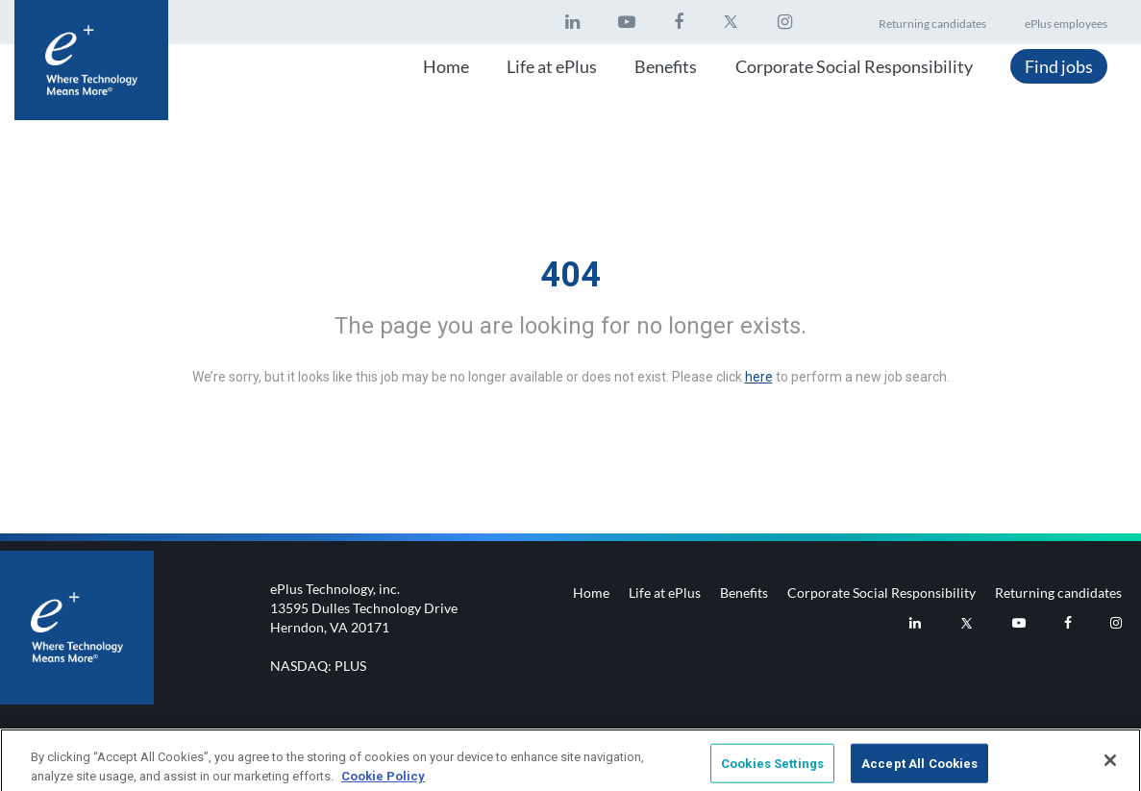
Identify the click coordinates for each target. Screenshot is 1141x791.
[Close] (1110, 765)
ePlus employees (1066, 23)
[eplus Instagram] (784, 22)
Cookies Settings (772, 767)
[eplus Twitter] (966, 622)
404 (570, 275)
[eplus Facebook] (679, 22)
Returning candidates (932, 23)
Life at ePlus (552, 66)
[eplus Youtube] (627, 22)
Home (446, 66)
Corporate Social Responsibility (854, 66)
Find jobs (1059, 66)
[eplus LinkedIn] (572, 22)
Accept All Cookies (919, 767)
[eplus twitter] (730, 21)
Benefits (665, 66)
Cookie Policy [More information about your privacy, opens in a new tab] (383, 781)
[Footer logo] (77, 627)
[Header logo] (91, 60)
